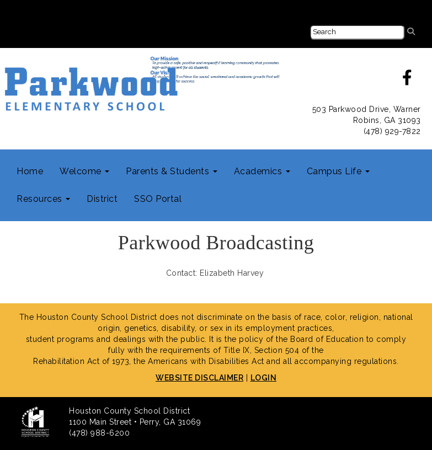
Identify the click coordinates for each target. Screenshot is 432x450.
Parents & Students (171, 171)
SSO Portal (158, 199)
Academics (262, 171)
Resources (43, 199)
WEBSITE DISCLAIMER (199, 377)
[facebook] (407, 80)
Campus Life (338, 171)
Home (30, 171)
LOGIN (263, 377)
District (102, 199)
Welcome (84, 171)
